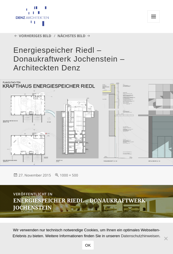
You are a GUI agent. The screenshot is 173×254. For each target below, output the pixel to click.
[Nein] (166, 238)
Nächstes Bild (71, 35)
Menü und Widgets (154, 22)
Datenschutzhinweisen (140, 236)
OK (88, 245)
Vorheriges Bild (35, 35)
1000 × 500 (69, 175)
